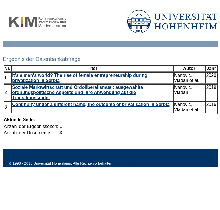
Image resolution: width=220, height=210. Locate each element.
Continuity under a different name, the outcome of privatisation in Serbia (90, 104)
